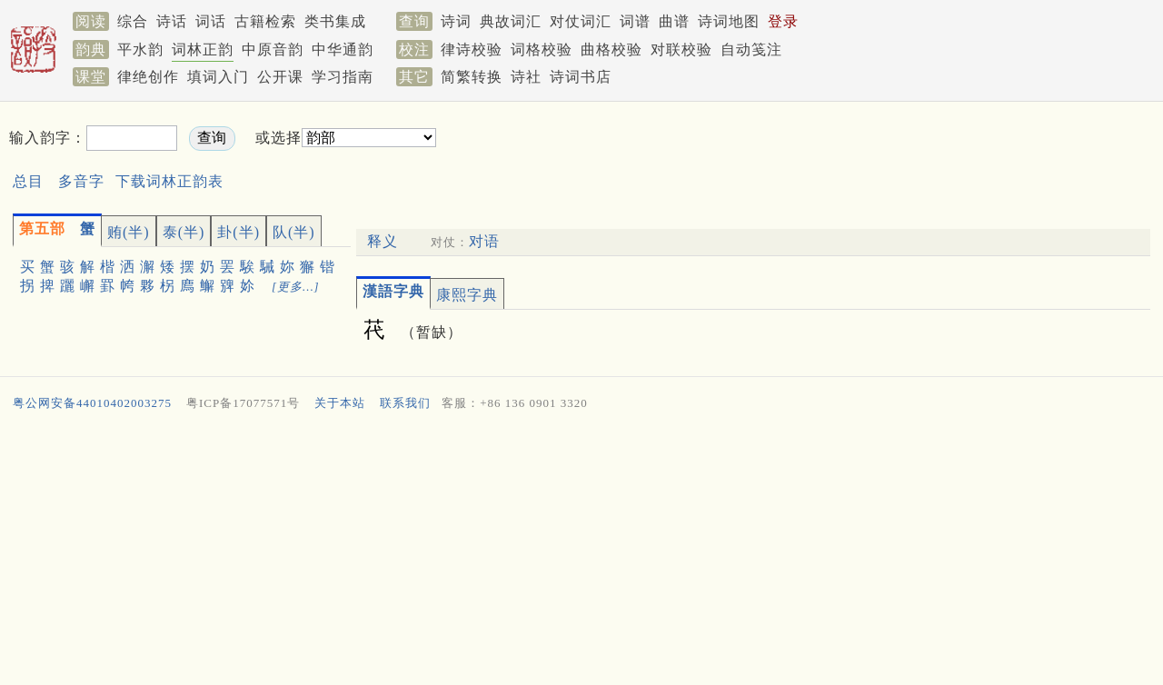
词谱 (635, 21)
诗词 (456, 21)
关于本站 (339, 403)
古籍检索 (265, 21)
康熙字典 (467, 295)
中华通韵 (342, 49)
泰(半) (184, 232)
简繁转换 (471, 76)
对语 (484, 241)
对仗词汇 (580, 21)
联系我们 (405, 403)
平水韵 (140, 49)
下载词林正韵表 (169, 181)
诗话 (171, 21)
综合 (132, 21)
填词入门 (218, 76)
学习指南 (342, 76)
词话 (210, 21)
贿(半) (128, 232)
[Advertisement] (750, 153)
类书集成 (335, 21)
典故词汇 (511, 21)
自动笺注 (751, 49)
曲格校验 (611, 49)
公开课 (280, 76)
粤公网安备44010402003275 (92, 403)
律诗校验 (471, 49)
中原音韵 (272, 49)
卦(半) (238, 232)
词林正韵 (203, 49)
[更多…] (296, 286)
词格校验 (541, 49)
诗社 (526, 76)
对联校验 (681, 49)
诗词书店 (580, 76)
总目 (28, 181)
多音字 (81, 181)
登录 (783, 21)
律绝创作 (148, 76)
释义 (382, 241)
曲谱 (674, 21)
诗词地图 (729, 21)
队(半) (294, 232)
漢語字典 (393, 291)
